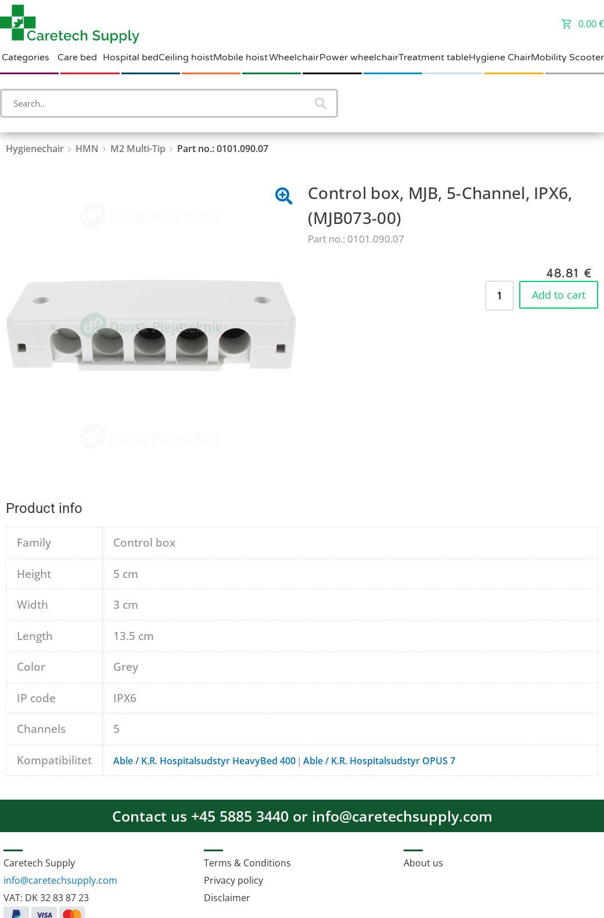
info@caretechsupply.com (60, 880)
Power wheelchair (358, 57)
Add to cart (558, 295)
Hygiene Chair (500, 57)
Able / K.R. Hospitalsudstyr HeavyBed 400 (204, 760)
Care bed (77, 57)
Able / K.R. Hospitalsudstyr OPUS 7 (379, 760)
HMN (87, 148)
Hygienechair (35, 148)
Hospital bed (131, 57)
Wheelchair (294, 57)
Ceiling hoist (186, 57)
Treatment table (433, 57)
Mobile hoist (240, 57)
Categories (25, 57)
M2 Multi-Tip (138, 148)
